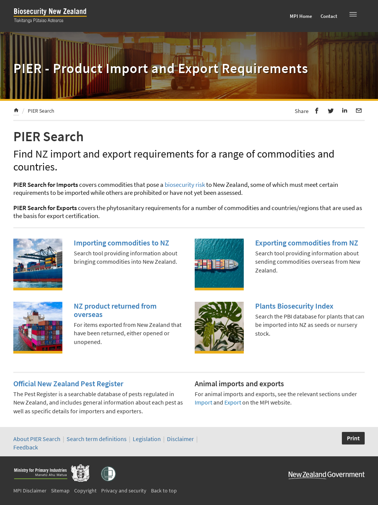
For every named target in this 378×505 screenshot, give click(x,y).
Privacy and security (123, 490)
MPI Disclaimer (29, 490)
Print (353, 438)
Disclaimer (180, 439)
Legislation (147, 439)
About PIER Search (36, 439)
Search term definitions (97, 439)
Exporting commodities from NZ (306, 242)
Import (203, 402)
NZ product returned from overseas (115, 310)
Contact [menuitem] (329, 16)
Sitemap (60, 490)
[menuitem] (16, 111)
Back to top (164, 490)
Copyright (85, 490)
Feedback (25, 447)
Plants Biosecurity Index (294, 306)
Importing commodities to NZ (121, 242)
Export (232, 402)
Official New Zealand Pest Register (68, 383)
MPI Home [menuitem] (301, 16)
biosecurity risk (185, 184)
